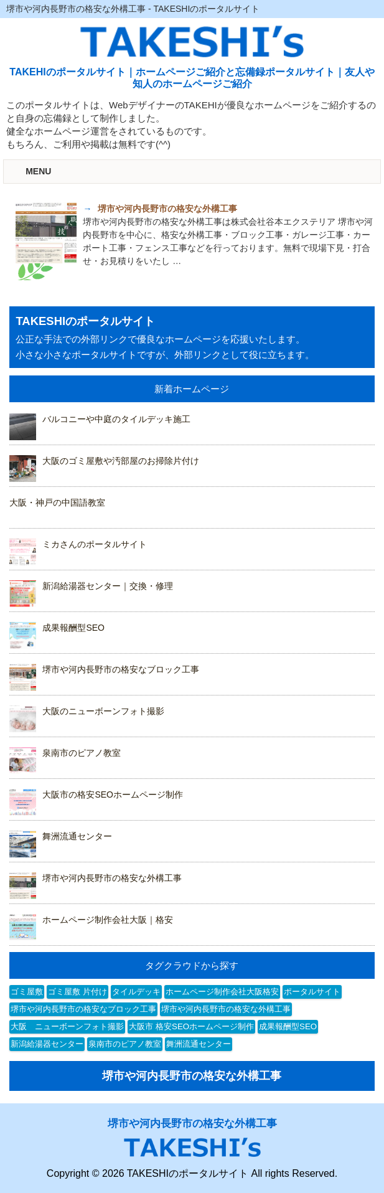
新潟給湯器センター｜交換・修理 (107, 586)
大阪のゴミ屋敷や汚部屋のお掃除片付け (120, 461)
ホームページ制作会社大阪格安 (222, 991)
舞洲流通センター (77, 836)
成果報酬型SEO (73, 628)
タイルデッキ (136, 991)
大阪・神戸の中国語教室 (57, 502)
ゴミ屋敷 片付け (77, 991)
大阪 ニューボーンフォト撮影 (67, 1026)
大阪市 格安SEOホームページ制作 (191, 1026)
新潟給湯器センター (47, 1044)
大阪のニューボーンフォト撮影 (103, 711)
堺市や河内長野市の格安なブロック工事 (120, 669)
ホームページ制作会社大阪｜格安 (107, 920)
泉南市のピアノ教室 (81, 753)
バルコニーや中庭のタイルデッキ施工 (116, 419)
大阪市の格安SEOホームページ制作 (112, 794)
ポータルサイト (312, 991)
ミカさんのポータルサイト (94, 544)
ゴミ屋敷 (27, 991)
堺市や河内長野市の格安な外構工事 (112, 878)
